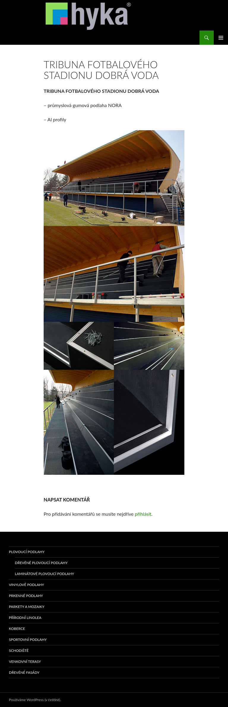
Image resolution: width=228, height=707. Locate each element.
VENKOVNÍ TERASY (25, 661)
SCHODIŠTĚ (18, 650)
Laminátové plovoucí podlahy (44, 573)
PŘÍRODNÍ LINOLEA (25, 617)
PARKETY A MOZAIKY (26, 606)
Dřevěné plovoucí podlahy (41, 562)
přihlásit (143, 514)
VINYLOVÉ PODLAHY (26, 584)
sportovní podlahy (28, 639)
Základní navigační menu (221, 38)
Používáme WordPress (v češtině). (35, 700)
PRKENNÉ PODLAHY (26, 595)
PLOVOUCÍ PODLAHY (27, 552)
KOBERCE (17, 628)
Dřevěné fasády (24, 672)
